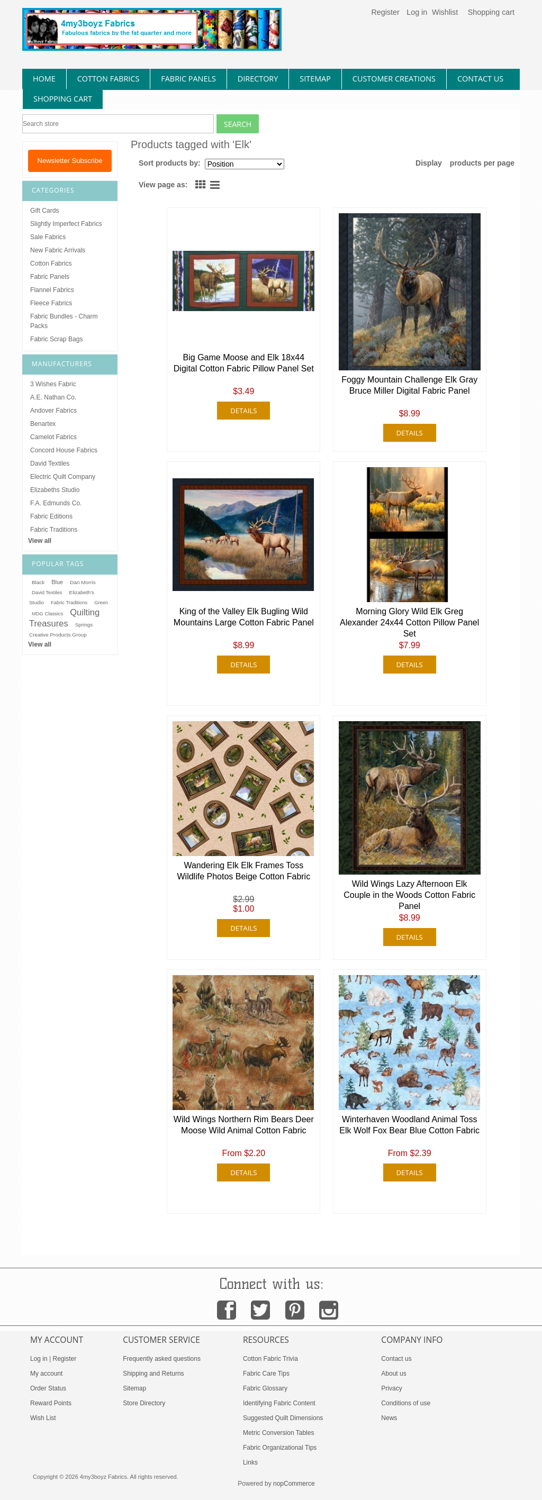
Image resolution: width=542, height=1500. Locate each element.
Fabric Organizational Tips (280, 1447)
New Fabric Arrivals (57, 250)
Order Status (48, 1388)
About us (393, 1373)
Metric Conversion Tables (278, 1433)
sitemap (315, 79)
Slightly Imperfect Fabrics (66, 224)
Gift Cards (44, 210)
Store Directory (144, 1403)
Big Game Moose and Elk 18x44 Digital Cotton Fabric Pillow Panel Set (244, 363)
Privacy (391, 1388)
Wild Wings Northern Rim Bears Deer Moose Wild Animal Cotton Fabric (244, 1125)
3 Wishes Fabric (53, 384)
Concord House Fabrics (63, 450)
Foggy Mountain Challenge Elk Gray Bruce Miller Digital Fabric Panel (409, 385)
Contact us (396, 1358)
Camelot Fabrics (53, 437)
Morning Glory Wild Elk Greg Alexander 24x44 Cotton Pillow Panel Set (409, 622)
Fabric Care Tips (266, 1373)
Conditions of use (405, 1403)
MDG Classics (47, 613)
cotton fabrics (108, 79)
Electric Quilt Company (62, 476)
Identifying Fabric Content (279, 1403)
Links (250, 1462)
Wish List (43, 1418)
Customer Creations (394, 79)
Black (38, 582)
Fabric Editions (51, 516)
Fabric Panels (49, 276)
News (389, 1418)
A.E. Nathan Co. (53, 397)
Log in (416, 12)
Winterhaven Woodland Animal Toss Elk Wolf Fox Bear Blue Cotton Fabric (409, 1125)
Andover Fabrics (53, 410)
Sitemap (134, 1388)
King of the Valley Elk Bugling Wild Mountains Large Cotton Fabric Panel (244, 617)
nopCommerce (294, 1483)
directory (258, 79)
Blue (57, 582)
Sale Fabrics (48, 237)
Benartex (43, 424)
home (44, 79)
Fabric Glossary (265, 1388)
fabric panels (188, 79)
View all (39, 540)
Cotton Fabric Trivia (270, 1358)
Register (385, 12)
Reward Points (50, 1403)
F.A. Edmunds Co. (56, 503)
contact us (480, 79)
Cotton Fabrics (51, 263)
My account (46, 1373)
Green (101, 602)
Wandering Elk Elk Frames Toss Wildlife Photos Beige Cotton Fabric (243, 871)
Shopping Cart (62, 99)
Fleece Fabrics (51, 303)
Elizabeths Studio (54, 490)
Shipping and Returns (153, 1373)
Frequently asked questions (162, 1358)
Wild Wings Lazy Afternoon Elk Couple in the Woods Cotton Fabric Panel (409, 895)
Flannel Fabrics (52, 290)
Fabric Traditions (53, 529)
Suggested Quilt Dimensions (283, 1418)
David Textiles (49, 463)
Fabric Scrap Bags (56, 339)
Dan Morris (82, 582)
